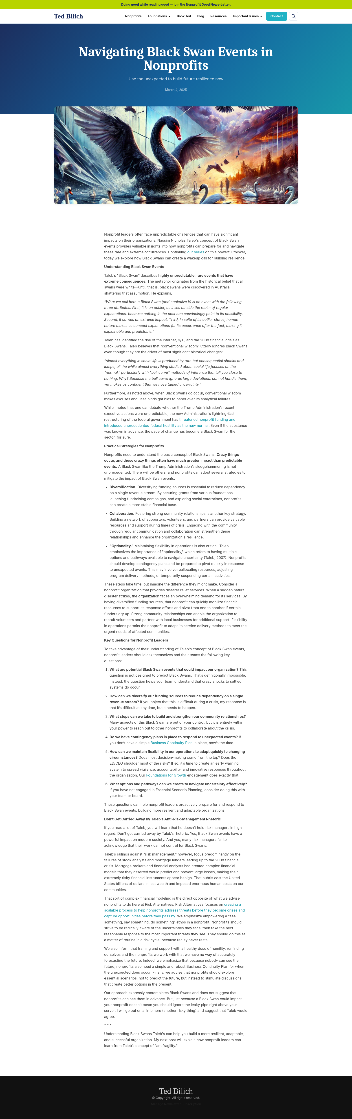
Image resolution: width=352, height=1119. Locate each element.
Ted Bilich (176, 1091)
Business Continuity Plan (172, 743)
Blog (200, 16)
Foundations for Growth (166, 775)
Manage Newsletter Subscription (176, 1104)
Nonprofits (133, 16)
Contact (277, 16)
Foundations (159, 16)
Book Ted (184, 16)
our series (195, 252)
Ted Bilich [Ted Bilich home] (68, 16)
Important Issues (247, 16)
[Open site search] (293, 16)
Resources (218, 16)
